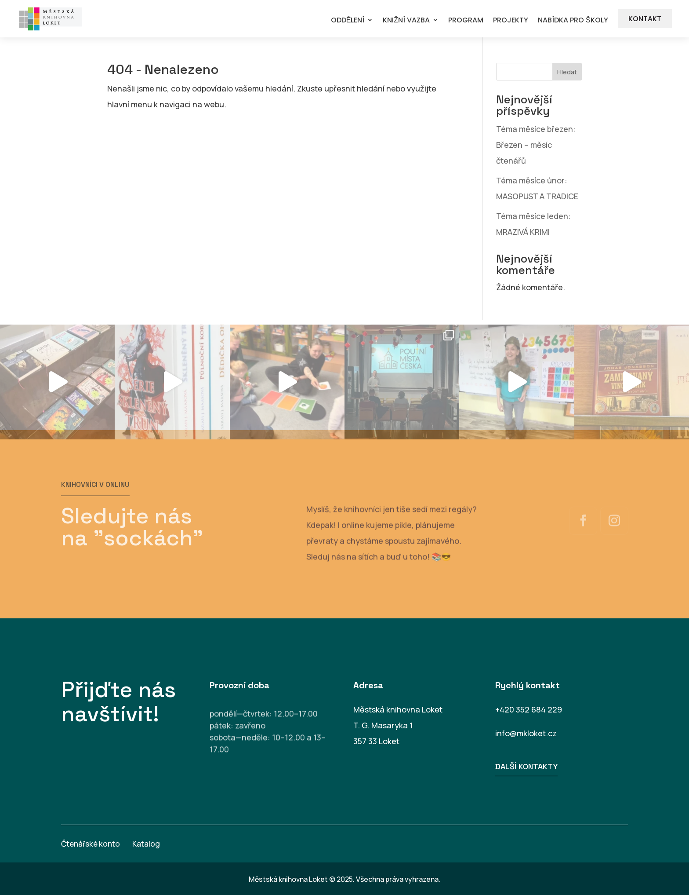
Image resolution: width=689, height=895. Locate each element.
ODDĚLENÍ (348, 20)
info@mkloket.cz (526, 733)
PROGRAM (465, 20)
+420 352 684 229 (528, 709)
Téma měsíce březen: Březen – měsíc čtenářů (536, 145)
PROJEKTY (510, 20)
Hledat (567, 72)
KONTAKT (644, 19)
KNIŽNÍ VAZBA (406, 20)
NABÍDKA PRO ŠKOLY (573, 20)
